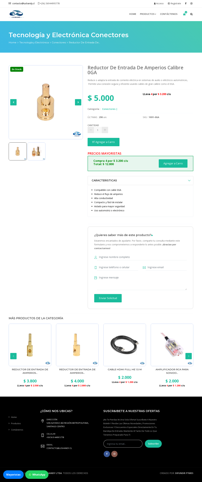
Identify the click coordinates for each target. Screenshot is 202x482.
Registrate (174, 3)
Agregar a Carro (103, 142)
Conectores (59, 42)
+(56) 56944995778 (49, 3)
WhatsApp (36, 474)
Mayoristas (13, 474)
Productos (148, 13)
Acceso (159, 3)
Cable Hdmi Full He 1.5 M (125, 369)
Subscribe (153, 443)
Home (132, 13)
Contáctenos (168, 13)
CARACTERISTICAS (104, 180)
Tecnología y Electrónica (34, 42)
